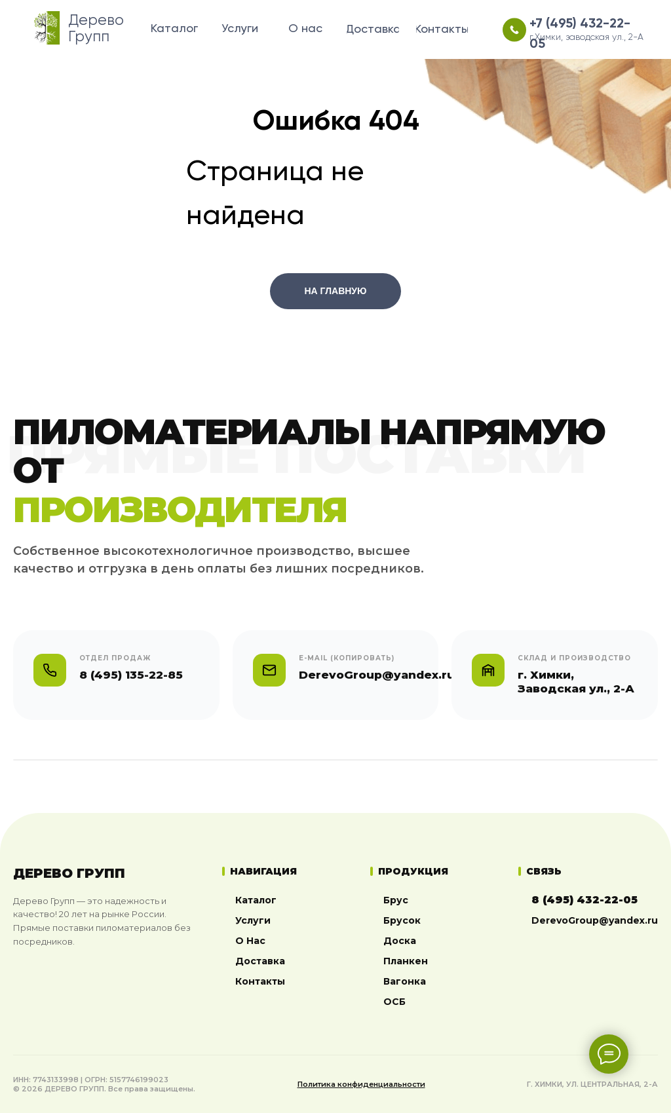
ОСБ (394, 1002)
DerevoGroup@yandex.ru (594, 920)
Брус (395, 900)
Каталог (256, 900)
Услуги (253, 920)
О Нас (250, 941)
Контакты (260, 981)
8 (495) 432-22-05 (584, 900)
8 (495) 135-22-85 (131, 674)
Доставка (260, 961)
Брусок (402, 920)
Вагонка (404, 981)
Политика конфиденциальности (361, 1084)
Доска (399, 941)
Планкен (405, 961)
